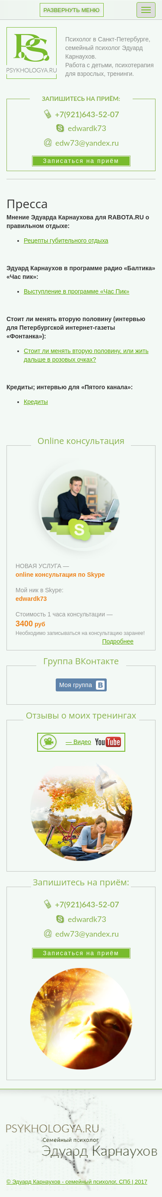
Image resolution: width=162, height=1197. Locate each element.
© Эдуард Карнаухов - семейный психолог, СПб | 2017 (76, 1181)
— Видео (78, 741)
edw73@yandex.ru (87, 142)
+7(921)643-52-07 (87, 114)
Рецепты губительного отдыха (66, 240)
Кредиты (36, 401)
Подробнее (117, 641)
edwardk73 (87, 128)
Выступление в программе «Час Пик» (76, 291)
